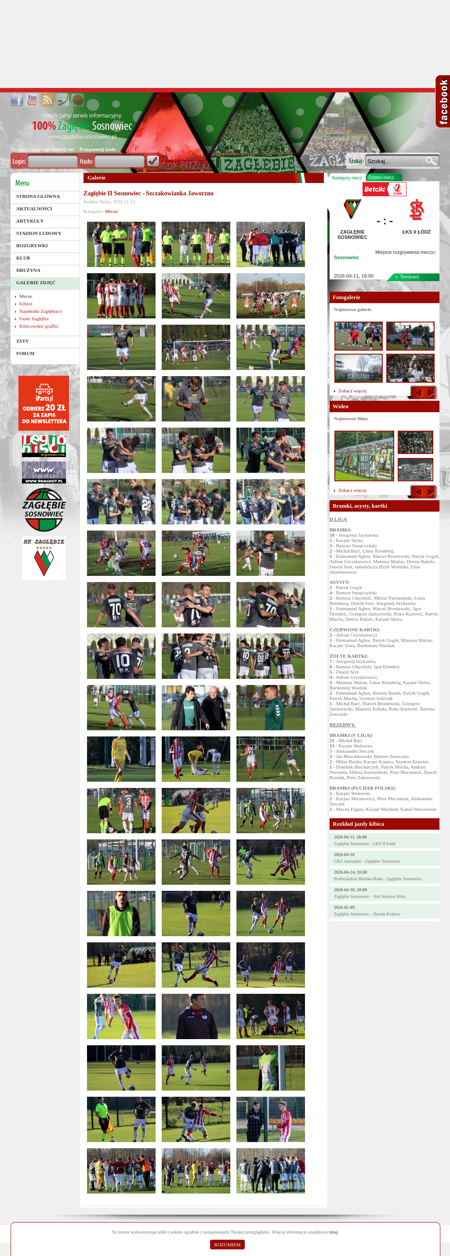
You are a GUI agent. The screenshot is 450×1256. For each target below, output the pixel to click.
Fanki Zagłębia (33, 318)
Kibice (25, 303)
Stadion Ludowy (39, 233)
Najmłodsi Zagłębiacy (40, 311)
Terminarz (409, 277)
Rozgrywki (32, 245)
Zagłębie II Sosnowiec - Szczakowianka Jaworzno (148, 193)
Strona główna (38, 196)
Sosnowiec (346, 257)
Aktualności (34, 208)
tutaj (333, 1231)
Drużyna (28, 270)
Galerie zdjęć (36, 282)
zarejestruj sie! (59, 149)
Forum (25, 353)
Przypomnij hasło (98, 149)
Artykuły (30, 220)
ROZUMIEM (227, 1244)
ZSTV (22, 341)
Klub (23, 257)
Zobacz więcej (352, 390)
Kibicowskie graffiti (38, 326)
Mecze (25, 296)
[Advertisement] (225, 44)
